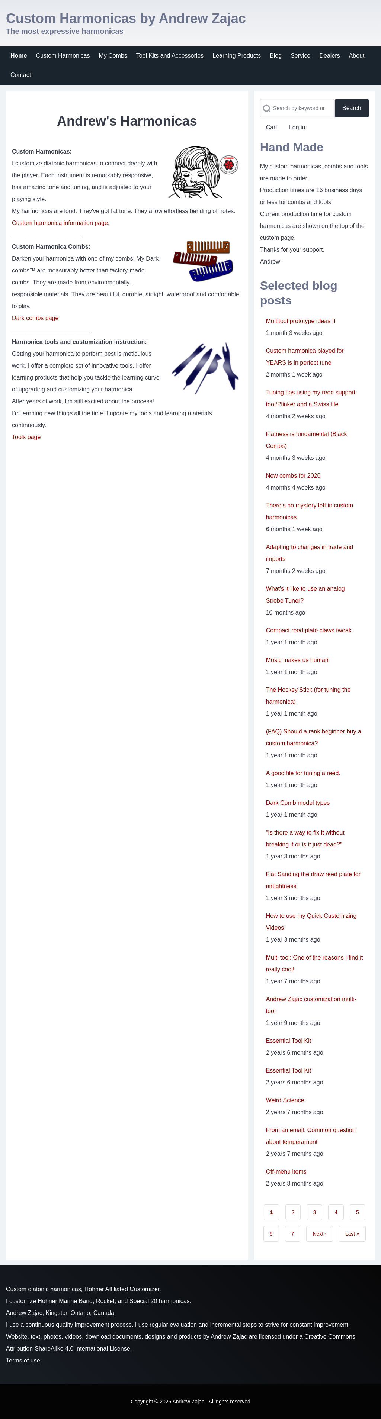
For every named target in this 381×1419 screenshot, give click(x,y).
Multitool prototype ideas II (301, 321)
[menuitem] (18, 55)
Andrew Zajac (229, 1336)
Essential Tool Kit (288, 1041)
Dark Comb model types (298, 803)
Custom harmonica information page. (60, 223)
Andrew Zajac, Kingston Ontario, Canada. (61, 1313)
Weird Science (285, 1100)
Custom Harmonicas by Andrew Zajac (126, 18)
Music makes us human (297, 660)
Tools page (26, 437)
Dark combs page (35, 318)
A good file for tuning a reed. (303, 773)
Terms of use (23, 1360)
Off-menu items (286, 1171)
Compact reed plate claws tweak (309, 630)
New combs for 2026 (293, 476)
